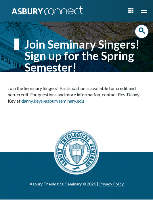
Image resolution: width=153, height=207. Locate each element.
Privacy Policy (111, 183)
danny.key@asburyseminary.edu (52, 100)
